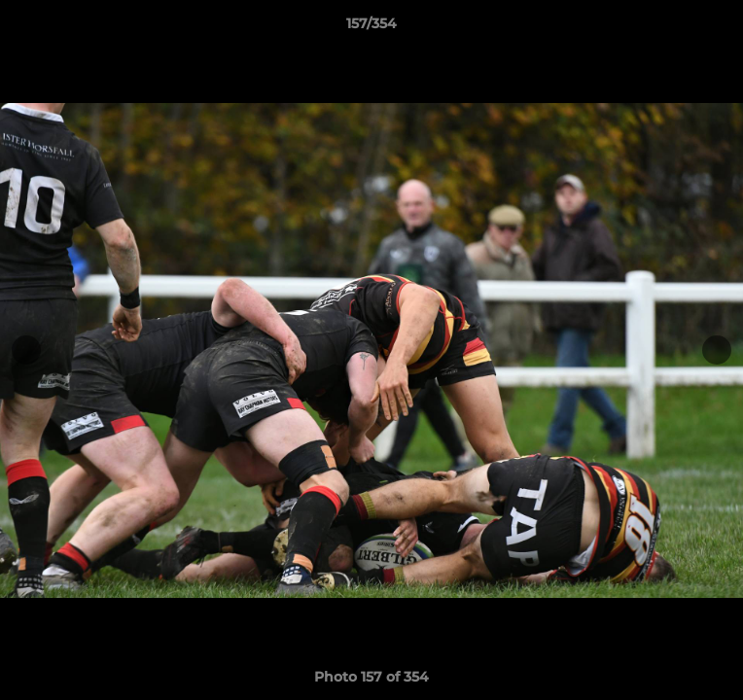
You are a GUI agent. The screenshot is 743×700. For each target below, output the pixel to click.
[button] (719, 28)
